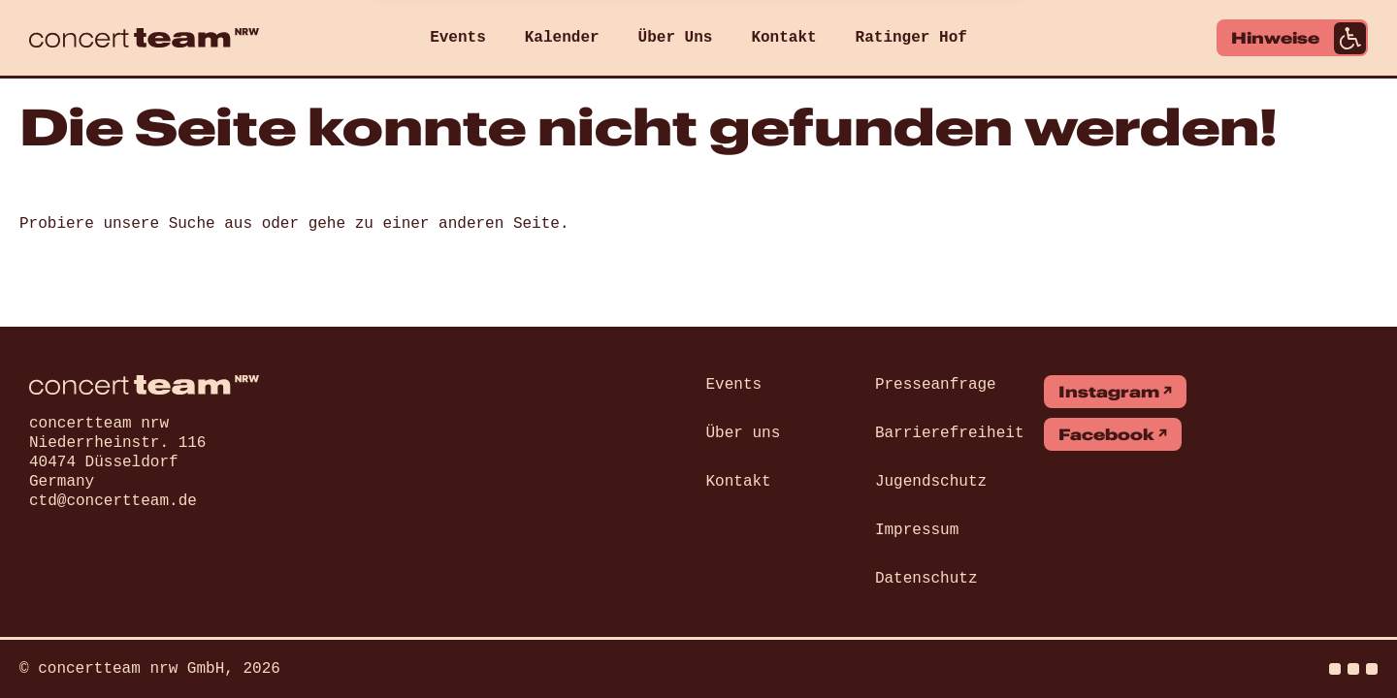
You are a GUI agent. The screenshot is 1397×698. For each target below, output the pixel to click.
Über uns (743, 433)
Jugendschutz (931, 482)
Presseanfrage (935, 385)
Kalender (562, 38)
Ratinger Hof (911, 38)
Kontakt (783, 38)
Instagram (1108, 391)
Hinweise (1298, 38)
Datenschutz (926, 578)
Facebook (1106, 434)
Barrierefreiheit (949, 433)
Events (458, 38)
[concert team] (144, 38)
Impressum (916, 530)
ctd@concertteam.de (113, 501)
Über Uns (675, 38)
